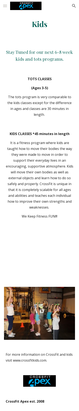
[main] (39, 24)
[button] (5, 6)
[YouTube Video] (39, 254)
